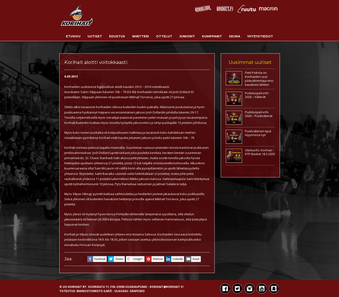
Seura (234, 36)
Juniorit (187, 36)
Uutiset (95, 36)
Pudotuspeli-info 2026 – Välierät (257, 95)
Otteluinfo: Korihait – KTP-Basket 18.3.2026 (260, 152)
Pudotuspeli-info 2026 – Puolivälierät (258, 114)
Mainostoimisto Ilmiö (94, 291)
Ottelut (164, 36)
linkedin (174, 259)
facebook (96, 259)
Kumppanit (212, 36)
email (192, 259)
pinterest (154, 259)
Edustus (117, 36)
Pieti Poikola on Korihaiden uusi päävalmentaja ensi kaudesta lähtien (259, 78)
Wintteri (140, 36)
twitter (115, 259)
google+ (134, 259)
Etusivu (73, 36)
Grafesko (137, 291)
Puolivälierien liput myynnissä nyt (258, 133)
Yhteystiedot (260, 36)
